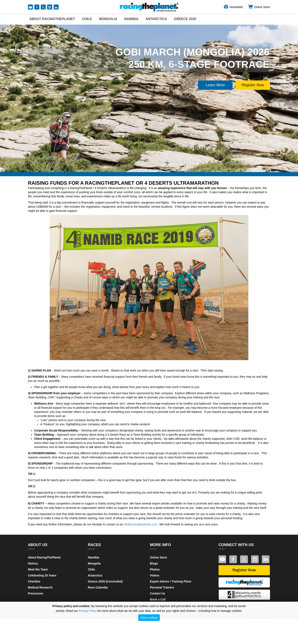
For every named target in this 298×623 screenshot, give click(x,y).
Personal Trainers (162, 587)
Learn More (215, 85)
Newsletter (233, 7)
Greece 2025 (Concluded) (105, 581)
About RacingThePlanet (52, 19)
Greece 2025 (185, 19)
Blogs (154, 563)
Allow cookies (149, 617)
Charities (34, 581)
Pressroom (35, 593)
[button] (7, 87)
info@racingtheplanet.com (140, 524)
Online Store (259, 7)
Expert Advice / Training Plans (170, 581)
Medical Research (40, 587)
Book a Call (158, 599)
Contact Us (157, 593)
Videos (154, 575)
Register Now (253, 85)
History (33, 563)
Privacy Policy (88, 610)
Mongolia (108, 19)
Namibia (131, 19)
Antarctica (156, 19)
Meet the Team (38, 569)
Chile (87, 19)
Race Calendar (98, 587)
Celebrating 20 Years (42, 575)
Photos (155, 569)
